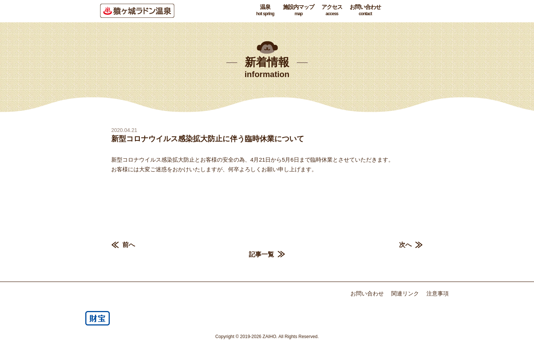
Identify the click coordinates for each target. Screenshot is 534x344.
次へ (405, 244)
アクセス (332, 10)
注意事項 (437, 293)
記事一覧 (261, 254)
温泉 (265, 10)
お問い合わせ (365, 10)
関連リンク (405, 293)
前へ (128, 244)
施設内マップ (298, 10)
